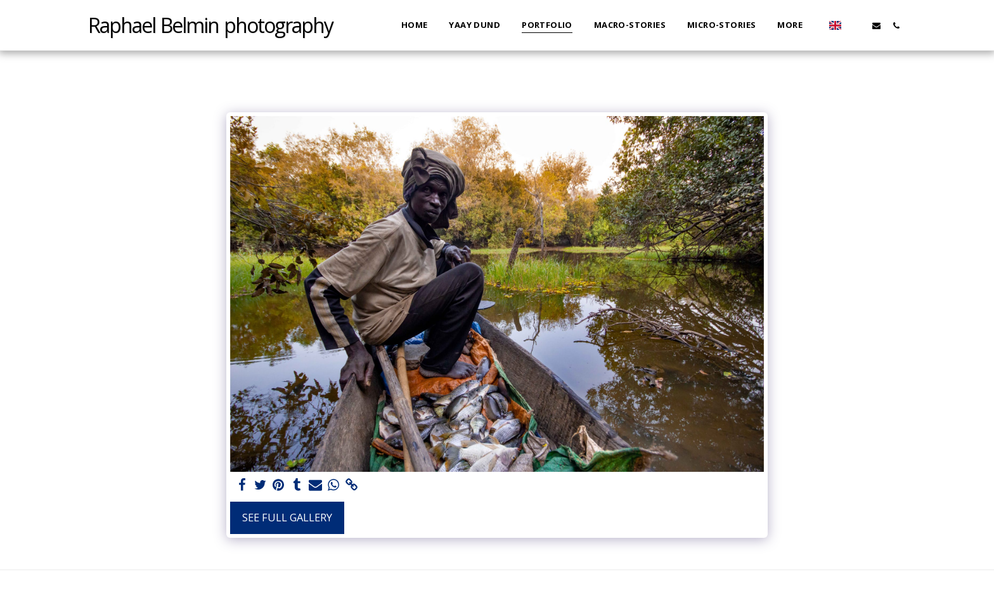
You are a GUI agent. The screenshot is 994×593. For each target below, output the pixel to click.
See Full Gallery (287, 517)
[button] (857, 25)
